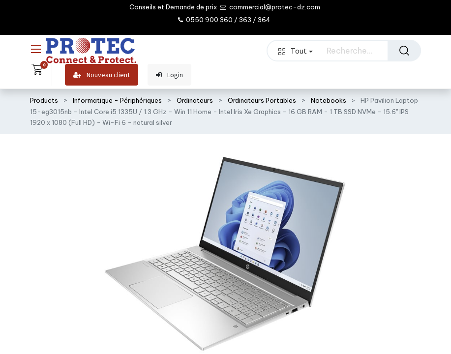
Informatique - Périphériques (117, 100)
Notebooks (328, 100)
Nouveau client (101, 75)
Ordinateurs (195, 100)
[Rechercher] (404, 50)
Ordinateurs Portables (262, 100)
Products (44, 100)
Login (169, 75)
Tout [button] (295, 51)
